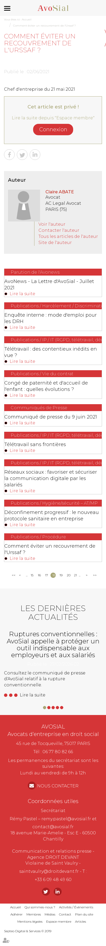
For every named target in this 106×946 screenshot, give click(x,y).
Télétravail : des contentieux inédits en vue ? (50, 352)
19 (61, 575)
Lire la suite (22, 293)
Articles (80, 921)
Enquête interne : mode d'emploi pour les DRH (50, 318)
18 (53, 575)
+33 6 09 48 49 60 (53, 879)
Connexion (53, 129)
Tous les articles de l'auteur (68, 236)
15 (32, 575)
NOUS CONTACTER (57, 785)
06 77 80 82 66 (57, 751)
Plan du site (84, 914)
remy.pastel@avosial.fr (66, 818)
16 (39, 575)
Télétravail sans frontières (35, 444)
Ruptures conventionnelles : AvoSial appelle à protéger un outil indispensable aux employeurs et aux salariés (53, 644)
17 (46, 575)
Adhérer (16, 914)
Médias (50, 914)
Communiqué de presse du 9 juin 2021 (50, 417)
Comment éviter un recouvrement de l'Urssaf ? (44, 25)
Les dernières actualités (53, 612)
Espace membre (58, 921)
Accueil (27, 19)
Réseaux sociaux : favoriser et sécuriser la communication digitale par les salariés (50, 478)
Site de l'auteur (55, 242)
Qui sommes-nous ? (40, 907)
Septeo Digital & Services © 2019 (27, 931)
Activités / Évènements (76, 907)
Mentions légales (29, 921)
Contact (65, 914)
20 (68, 575)
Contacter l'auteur (58, 230)
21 (75, 575)
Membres (33, 914)
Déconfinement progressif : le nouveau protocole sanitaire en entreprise (51, 515)
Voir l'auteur (51, 224)
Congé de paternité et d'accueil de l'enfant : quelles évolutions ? (46, 386)
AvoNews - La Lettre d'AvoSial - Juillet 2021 (49, 284)
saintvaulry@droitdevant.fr (49, 871)
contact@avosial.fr (53, 826)
